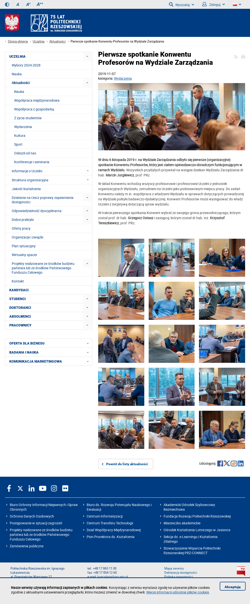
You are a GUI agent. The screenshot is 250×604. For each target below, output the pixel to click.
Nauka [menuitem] (17, 74)
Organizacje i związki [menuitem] (27, 237)
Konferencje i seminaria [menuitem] (31, 162)
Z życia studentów (28, 118)
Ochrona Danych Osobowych (32, 516)
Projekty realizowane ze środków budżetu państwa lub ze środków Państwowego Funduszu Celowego (41, 534)
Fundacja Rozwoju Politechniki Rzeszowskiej (197, 516)
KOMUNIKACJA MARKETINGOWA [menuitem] (50, 361)
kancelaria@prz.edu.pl (112, 577)
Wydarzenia (123, 78)
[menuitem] (87, 56)
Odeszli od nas (25, 153)
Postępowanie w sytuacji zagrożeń (36, 523)
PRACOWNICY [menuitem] (20, 325)
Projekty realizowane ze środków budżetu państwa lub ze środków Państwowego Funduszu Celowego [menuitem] (43, 268)
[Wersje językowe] (237, 4)
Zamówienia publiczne (26, 546)
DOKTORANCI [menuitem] (20, 308)
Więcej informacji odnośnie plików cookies (177, 592)
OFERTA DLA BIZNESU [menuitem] (50, 343)
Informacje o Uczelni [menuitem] (52, 171)
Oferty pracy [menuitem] (21, 228)
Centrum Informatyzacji (105, 516)
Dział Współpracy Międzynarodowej (114, 530)
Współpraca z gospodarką (34, 109)
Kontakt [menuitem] (18, 281)
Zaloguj (213, 4)
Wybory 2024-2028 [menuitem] (26, 65)
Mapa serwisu (174, 568)
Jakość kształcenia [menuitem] (26, 188)
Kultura (19, 135)
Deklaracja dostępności (180, 573)
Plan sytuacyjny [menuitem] (24, 246)
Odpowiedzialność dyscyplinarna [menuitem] (37, 210)
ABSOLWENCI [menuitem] (20, 316)
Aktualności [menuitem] (21, 82)
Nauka (19, 91)
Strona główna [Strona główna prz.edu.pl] (18, 41)
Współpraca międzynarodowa (37, 100)
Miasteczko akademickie (182, 523)
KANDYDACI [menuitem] (19, 290)
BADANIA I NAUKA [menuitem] (50, 352)
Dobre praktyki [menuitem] (23, 219)
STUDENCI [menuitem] (17, 299)
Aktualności (57, 41)
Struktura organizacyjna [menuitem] (52, 180)
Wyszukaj (181, 4)
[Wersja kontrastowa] (7, 4)
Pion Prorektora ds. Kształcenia (111, 536)
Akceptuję (233, 587)
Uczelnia (38, 41)
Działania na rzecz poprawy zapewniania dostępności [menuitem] (42, 199)
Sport (18, 144)
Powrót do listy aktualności (127, 464)
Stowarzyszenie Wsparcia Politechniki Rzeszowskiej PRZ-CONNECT (192, 550)
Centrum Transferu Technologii (110, 523)
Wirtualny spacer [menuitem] (24, 254)
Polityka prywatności (178, 577)
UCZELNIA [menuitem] (17, 56)
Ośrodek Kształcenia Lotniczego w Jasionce (197, 530)
